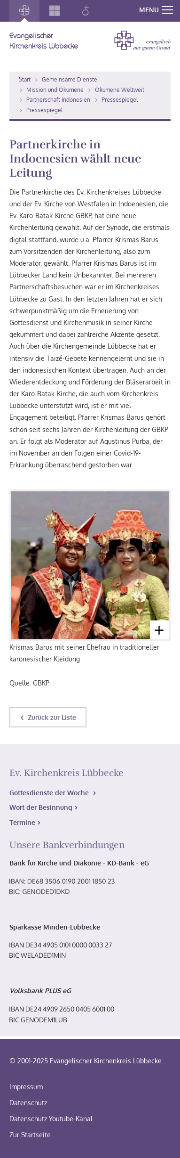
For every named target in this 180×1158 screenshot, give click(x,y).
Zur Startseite (30, 1135)
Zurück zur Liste (52, 717)
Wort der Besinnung (40, 807)
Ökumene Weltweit (119, 89)
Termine (22, 822)
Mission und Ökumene (55, 89)
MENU (156, 10)
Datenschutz (28, 1103)
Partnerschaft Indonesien (58, 99)
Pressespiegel (120, 99)
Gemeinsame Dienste (69, 79)
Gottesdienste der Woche (50, 793)
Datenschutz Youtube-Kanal (51, 1119)
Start (25, 79)
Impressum (26, 1087)
